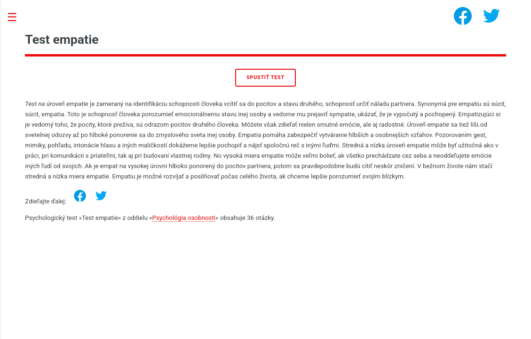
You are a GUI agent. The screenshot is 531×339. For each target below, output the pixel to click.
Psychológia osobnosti (184, 217)
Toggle (17, 17)
